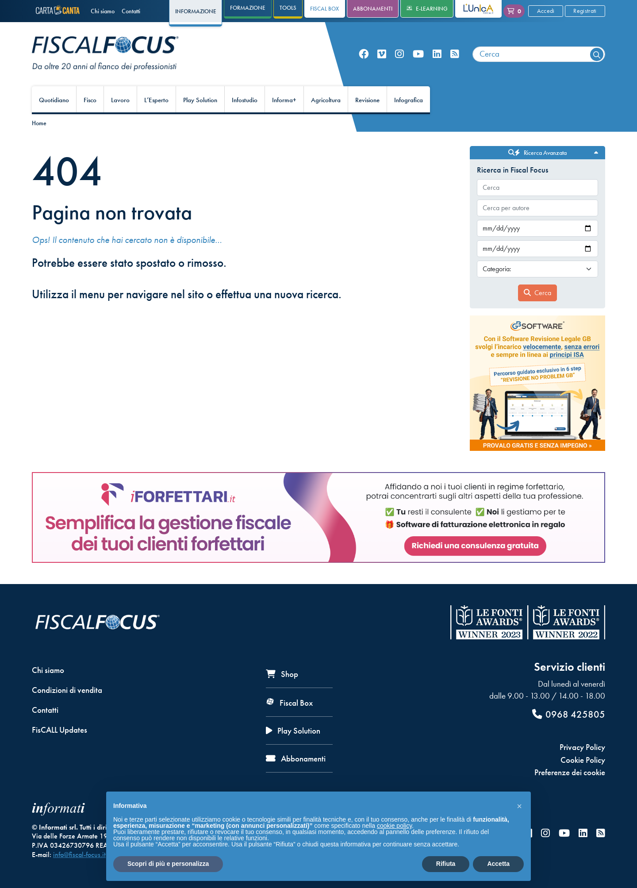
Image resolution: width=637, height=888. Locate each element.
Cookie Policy (582, 759)
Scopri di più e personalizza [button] (168, 863)
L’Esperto (156, 100)
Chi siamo (103, 11)
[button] (519, 806)
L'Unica (471, 8)
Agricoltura (326, 100)
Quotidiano (54, 100)
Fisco (90, 100)
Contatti (131, 11)
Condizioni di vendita (67, 690)
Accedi (546, 11)
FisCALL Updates (59, 729)
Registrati (584, 11)
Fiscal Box (324, 8)
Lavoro (120, 100)
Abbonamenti (372, 8)
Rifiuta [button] (446, 863)
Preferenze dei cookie (569, 772)
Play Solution (200, 100)
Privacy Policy (582, 747)
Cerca (537, 292)
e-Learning (427, 8)
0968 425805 (568, 714)
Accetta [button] (498, 863)
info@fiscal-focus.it (79, 854)
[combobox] (538, 54)
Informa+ (284, 100)
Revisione (367, 100)
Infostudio (244, 100)
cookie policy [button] (394, 825)
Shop (282, 674)
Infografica (408, 100)
